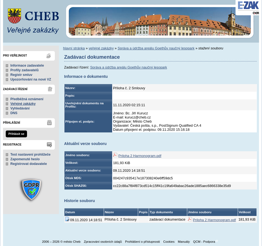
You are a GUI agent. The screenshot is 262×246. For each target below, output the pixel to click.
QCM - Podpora (204, 241)
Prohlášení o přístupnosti (142, 241)
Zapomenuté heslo (25, 159)
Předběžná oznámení (26, 99)
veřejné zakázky (101, 48)
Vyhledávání (20, 108)
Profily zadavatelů (24, 70)
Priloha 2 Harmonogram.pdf (139, 156)
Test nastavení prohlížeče (30, 154)
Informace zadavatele (27, 65)
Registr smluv (21, 75)
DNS (13, 113)
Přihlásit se (16, 133)
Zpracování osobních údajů (103, 241)
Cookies (169, 241)
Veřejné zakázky (23, 104)
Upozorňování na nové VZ (30, 79)
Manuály (184, 241)
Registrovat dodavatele (28, 164)
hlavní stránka (74, 48)
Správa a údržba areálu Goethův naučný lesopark (156, 48)
